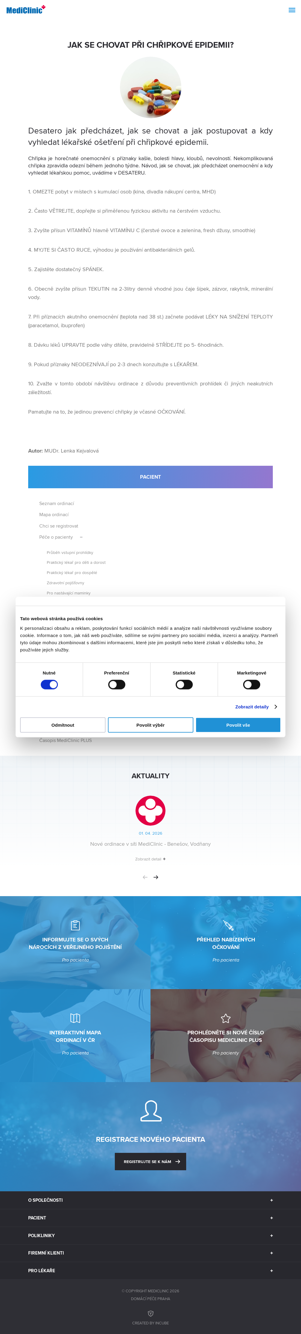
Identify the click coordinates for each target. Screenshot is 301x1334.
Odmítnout (63, 724)
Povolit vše (238, 724)
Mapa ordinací (54, 514)
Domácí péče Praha (150, 1298)
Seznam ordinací (56, 503)
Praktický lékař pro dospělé (72, 572)
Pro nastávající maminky (69, 593)
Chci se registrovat (58, 525)
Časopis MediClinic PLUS (65, 740)
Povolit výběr (150, 724)
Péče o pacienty (56, 537)
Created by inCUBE (150, 1317)
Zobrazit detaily (252, 706)
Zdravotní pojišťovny (65, 582)
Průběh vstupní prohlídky (70, 552)
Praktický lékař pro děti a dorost (76, 562)
